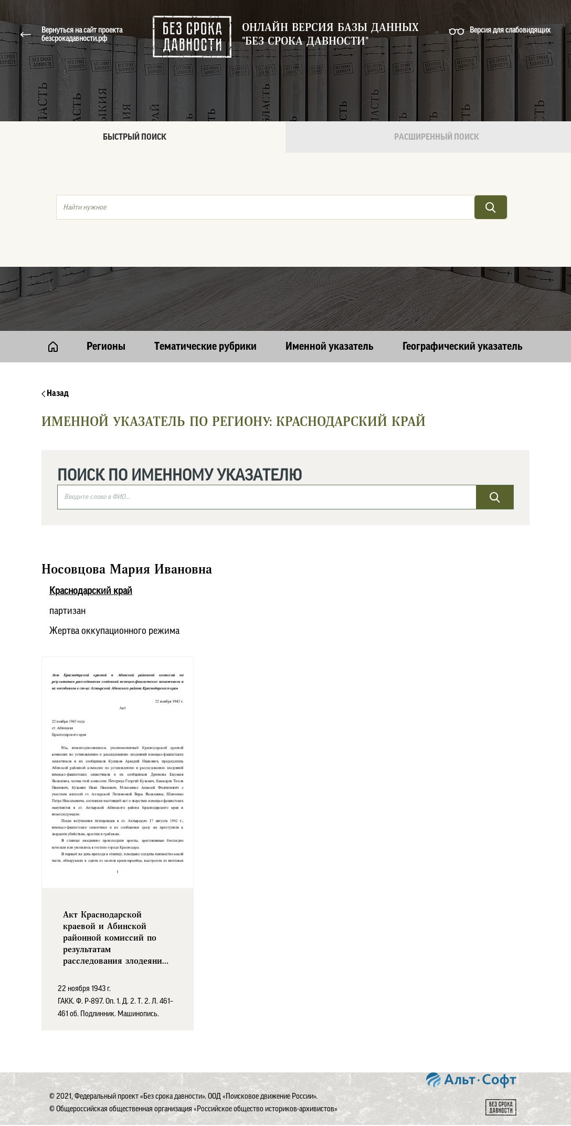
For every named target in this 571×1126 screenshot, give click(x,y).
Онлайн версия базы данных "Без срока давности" (330, 34)
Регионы (106, 346)
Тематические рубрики (205, 346)
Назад (55, 393)
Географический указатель (463, 346)
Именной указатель (330, 346)
